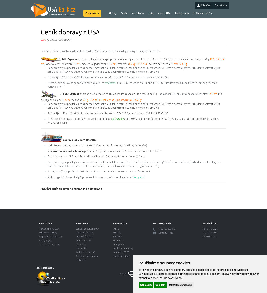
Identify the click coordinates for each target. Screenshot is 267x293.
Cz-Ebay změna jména (87, 256)
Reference (118, 240)
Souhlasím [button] (146, 284)
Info (151, 13)
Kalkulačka (137, 13)
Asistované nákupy (48, 232)
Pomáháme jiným (121, 256)
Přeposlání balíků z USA (50, 236)
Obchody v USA (83, 240)
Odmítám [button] (160, 284)
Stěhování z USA (202, 13)
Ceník (124, 13)
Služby (112, 13)
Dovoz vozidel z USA (49, 244)
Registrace (221, 5)
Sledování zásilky (84, 236)
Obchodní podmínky (123, 248)
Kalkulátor (81, 259)
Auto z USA (164, 13)
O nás (116, 228)
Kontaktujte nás (165, 232)
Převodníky (81, 248)
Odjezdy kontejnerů (85, 252)
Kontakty (117, 236)
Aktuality (117, 232)
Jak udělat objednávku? (87, 228)
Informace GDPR (121, 252)
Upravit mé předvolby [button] (180, 284)
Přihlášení (203, 5)
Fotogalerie (182, 13)
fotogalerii (139, 177)
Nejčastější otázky (84, 232)
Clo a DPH (81, 244)
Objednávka (92, 13)
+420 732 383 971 (166, 228)
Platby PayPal (45, 240)
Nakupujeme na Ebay (49, 228)
